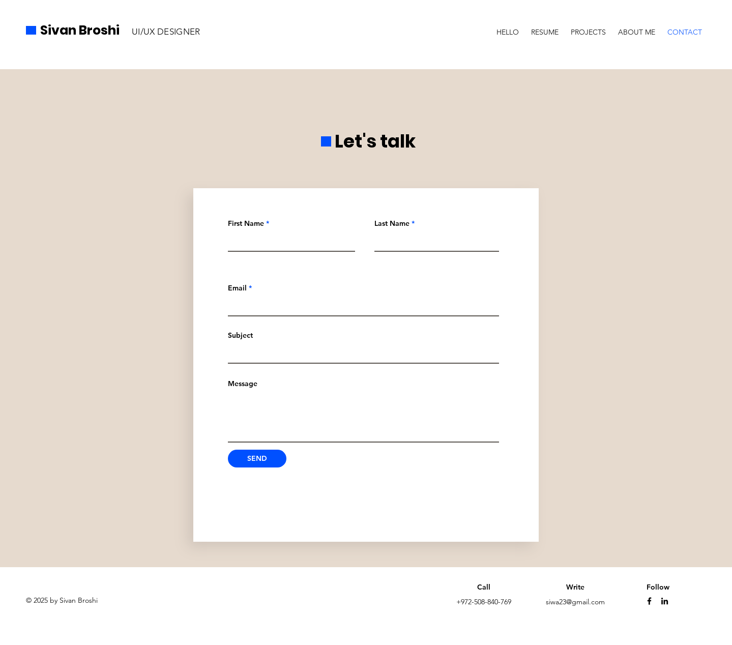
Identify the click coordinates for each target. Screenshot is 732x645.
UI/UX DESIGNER (166, 31)
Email (237, 287)
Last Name (391, 223)
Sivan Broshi (80, 30)
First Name (246, 223)
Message (242, 383)
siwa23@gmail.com (575, 601)
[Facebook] (649, 601)
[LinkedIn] (664, 601)
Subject (240, 335)
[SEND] (257, 458)
